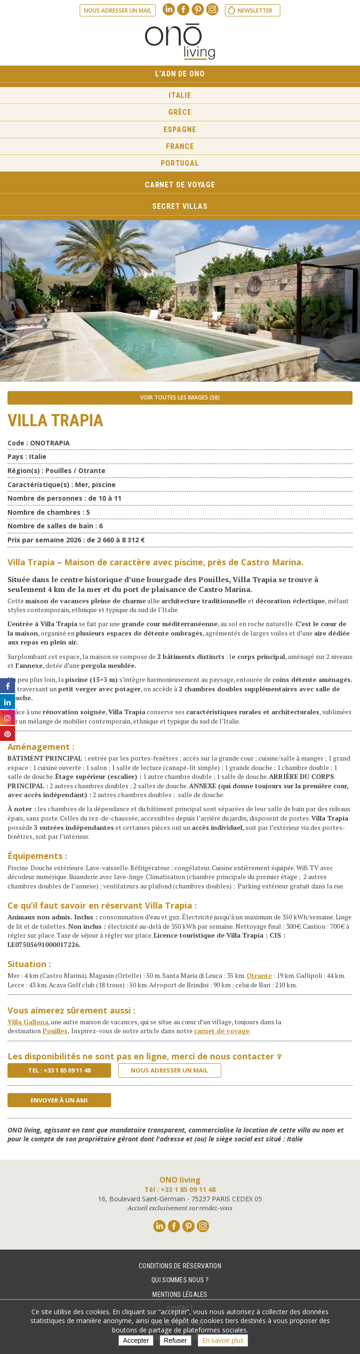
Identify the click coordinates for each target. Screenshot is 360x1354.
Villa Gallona (28, 1021)
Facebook (183, 9)
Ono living (180, 41)
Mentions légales (179, 1294)
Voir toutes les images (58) (180, 397)
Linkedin (169, 9)
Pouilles (55, 1030)
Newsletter (255, 11)
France (180, 146)
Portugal (180, 163)
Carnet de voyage (180, 184)
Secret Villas (180, 206)
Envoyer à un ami (59, 1100)
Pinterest (198, 9)
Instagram (212, 9)
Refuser (175, 1340)
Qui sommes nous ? (180, 1280)
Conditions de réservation (180, 1266)
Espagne (180, 129)
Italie (180, 95)
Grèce (180, 112)
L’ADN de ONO (180, 73)
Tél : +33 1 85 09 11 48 (180, 1189)
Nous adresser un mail (117, 11)
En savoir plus (223, 1340)
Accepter (136, 1340)
